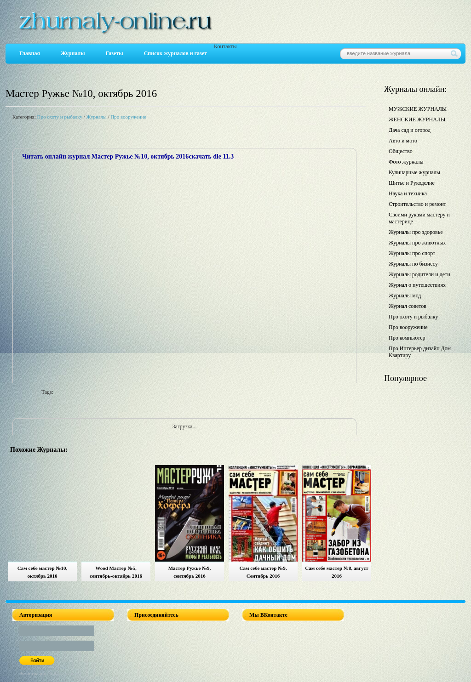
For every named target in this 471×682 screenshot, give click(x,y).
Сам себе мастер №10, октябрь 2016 (42, 572)
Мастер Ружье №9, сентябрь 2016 (189, 572)
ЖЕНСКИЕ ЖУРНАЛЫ (417, 119)
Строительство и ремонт (417, 204)
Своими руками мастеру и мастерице (419, 218)
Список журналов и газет (175, 53)
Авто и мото (403, 140)
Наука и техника (408, 193)
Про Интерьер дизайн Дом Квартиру (420, 351)
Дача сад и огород (410, 130)
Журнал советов (407, 306)
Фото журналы (406, 162)
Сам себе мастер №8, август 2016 (336, 572)
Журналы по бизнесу (413, 264)
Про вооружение (128, 116)
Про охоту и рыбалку (59, 116)
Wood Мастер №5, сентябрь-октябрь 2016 (116, 572)
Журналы (73, 53)
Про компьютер (407, 338)
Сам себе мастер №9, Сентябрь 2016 (263, 572)
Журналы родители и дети (419, 274)
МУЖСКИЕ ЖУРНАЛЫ (418, 109)
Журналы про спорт (412, 253)
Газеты (114, 53)
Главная (29, 53)
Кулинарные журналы (414, 172)
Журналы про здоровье (416, 232)
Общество (401, 151)
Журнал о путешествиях (417, 285)
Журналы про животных (417, 242)
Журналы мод (405, 295)
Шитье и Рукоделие (412, 183)
